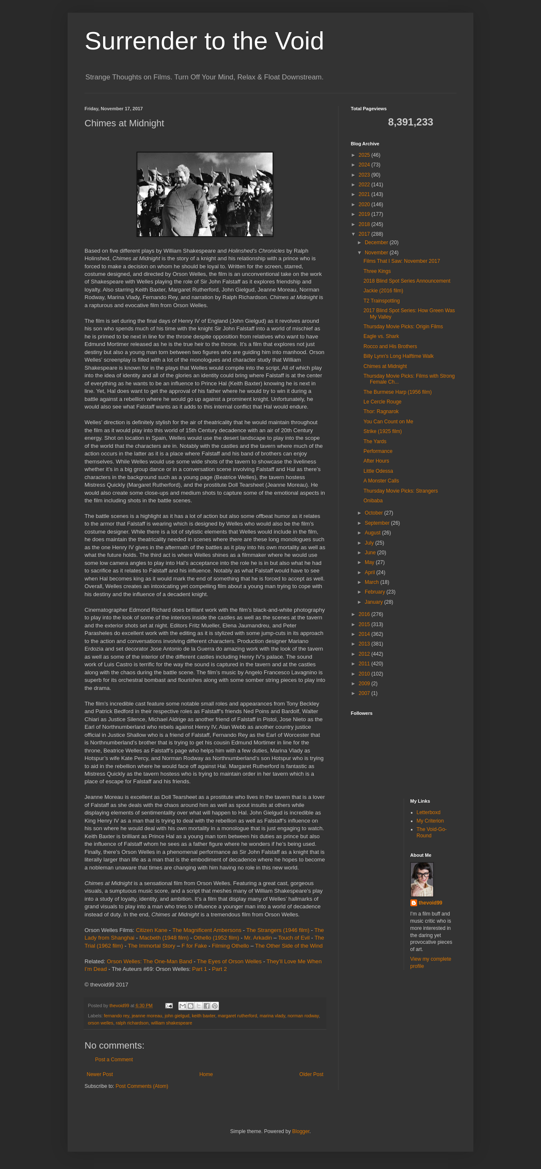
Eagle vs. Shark (381, 336)
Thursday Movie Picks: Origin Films (403, 327)
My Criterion (430, 821)
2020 (365, 204)
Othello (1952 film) (216, 938)
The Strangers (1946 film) (278, 930)
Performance (378, 451)
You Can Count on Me (388, 422)
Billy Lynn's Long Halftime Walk (398, 356)
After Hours (376, 461)
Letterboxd (429, 812)
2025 (365, 155)
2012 (365, 654)
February (375, 592)
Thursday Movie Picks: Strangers (400, 491)
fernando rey (116, 1015)
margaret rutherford (237, 1015)
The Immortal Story (151, 946)
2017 (365, 234)
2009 (365, 684)
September (378, 523)
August (373, 533)
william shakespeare (171, 1022)
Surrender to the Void (204, 41)
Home (206, 1074)
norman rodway (303, 1015)
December (377, 242)
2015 (365, 624)
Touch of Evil (294, 938)
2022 (365, 185)
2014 (365, 634)
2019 (365, 214)
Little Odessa (378, 471)
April (370, 572)
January (374, 602)
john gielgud (177, 1015)
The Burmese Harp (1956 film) (397, 392)
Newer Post (100, 1074)
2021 (365, 194)
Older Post (311, 1074)
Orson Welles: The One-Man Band (149, 961)
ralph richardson (132, 1022)
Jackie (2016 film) (383, 291)
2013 (365, 644)
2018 (365, 224)
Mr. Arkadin (258, 938)
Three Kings (377, 271)
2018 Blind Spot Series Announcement (406, 281)
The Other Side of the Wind (289, 946)
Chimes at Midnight (385, 366)
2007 (365, 693)
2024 (365, 165)
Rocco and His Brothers (390, 346)
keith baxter (203, 1015)
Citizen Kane (151, 930)
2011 (365, 664)
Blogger (300, 1131)
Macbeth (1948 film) (164, 938)
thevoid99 (431, 903)
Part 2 (219, 969)
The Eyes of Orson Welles (229, 961)
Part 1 (199, 969)
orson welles (100, 1022)
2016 (365, 614)
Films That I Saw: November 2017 (401, 261)
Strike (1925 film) (382, 431)
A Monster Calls (381, 481)
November (377, 253)
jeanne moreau (147, 1015)
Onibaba (373, 501)
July (370, 543)
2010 (365, 674)
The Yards (374, 441)
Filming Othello (230, 946)
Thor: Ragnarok (381, 411)
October (374, 513)
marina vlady (272, 1015)
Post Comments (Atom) (141, 1086)
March (372, 582)
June (371, 553)
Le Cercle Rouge (382, 402)
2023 (365, 175)
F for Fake (194, 946)
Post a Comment (114, 1060)
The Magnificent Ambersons (206, 930)
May (370, 562)
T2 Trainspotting (381, 301)
